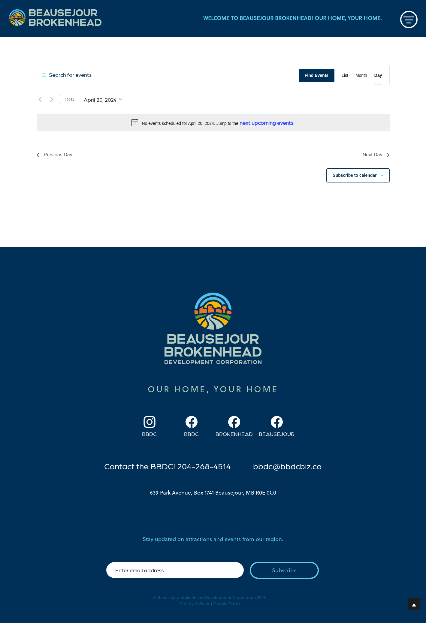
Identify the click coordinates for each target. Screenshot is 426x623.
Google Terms (226, 604)
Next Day (376, 154)
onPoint (202, 604)
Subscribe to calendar (354, 175)
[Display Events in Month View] (361, 75)
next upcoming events (266, 122)
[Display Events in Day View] (378, 75)
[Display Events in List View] (345, 75)
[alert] (213, 123)
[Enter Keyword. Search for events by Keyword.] (168, 75)
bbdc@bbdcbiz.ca (287, 466)
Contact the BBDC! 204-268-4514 (167, 466)
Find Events (316, 75)
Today (69, 99)
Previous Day (54, 154)
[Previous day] (40, 99)
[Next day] (52, 99)
